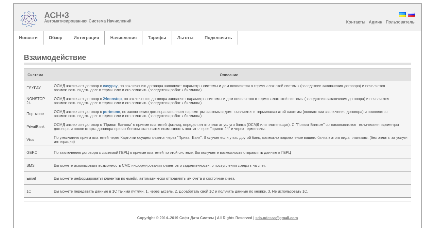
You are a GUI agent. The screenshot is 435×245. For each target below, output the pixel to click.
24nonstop (112, 99)
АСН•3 (58, 15)
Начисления (123, 37)
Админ (375, 22)
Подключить (218, 37)
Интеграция (86, 37)
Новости (28, 37)
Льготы (185, 37)
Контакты (356, 22)
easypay (110, 86)
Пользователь (400, 22)
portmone (111, 112)
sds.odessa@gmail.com (276, 218)
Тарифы (157, 37)
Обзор (56, 37)
